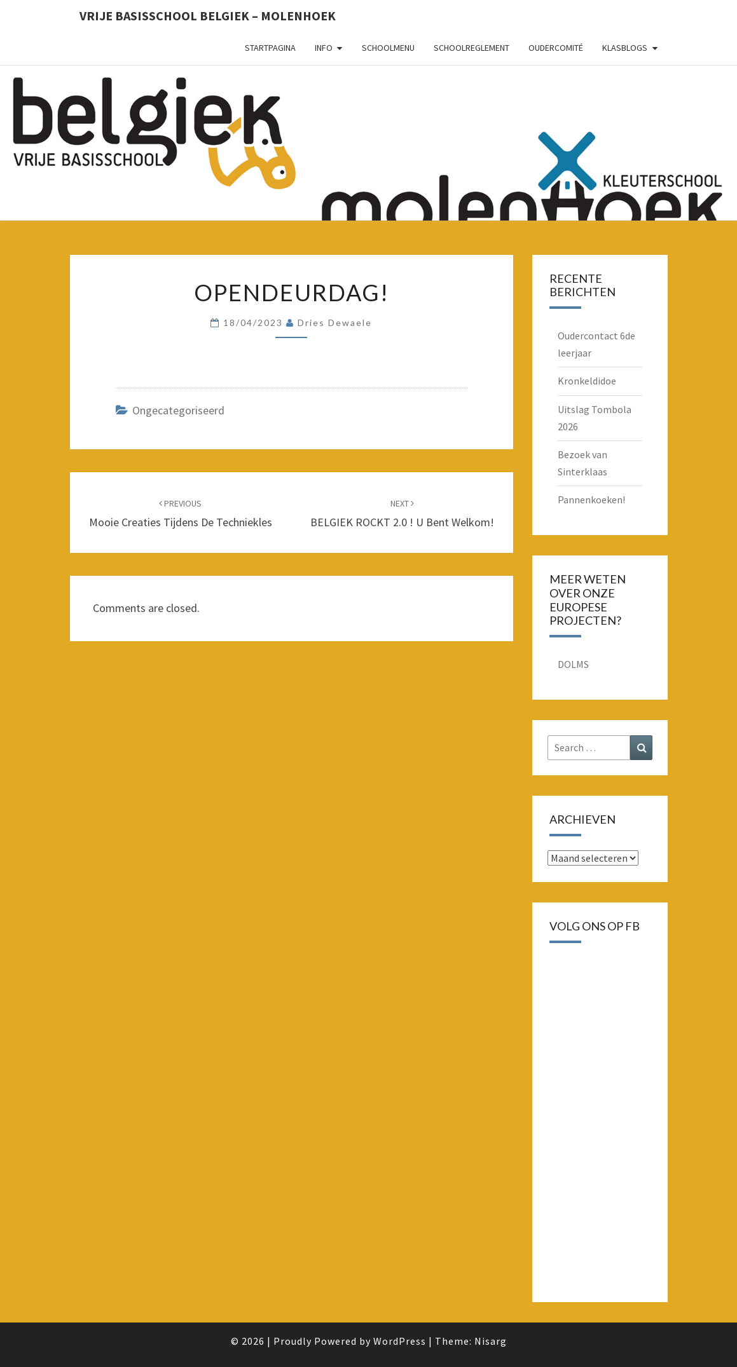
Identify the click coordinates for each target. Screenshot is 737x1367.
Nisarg (490, 1341)
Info (324, 47)
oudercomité (555, 47)
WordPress (399, 1341)
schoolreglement (471, 47)
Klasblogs (624, 47)
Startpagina (270, 47)
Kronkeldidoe (587, 380)
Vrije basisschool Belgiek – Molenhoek (207, 16)
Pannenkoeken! (591, 499)
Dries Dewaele (335, 322)
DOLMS (573, 664)
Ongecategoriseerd (178, 410)
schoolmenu (388, 47)
